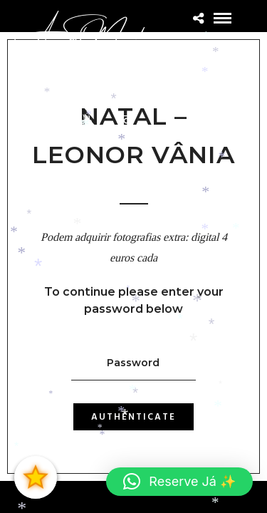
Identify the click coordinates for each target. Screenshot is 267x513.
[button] (179, 481)
